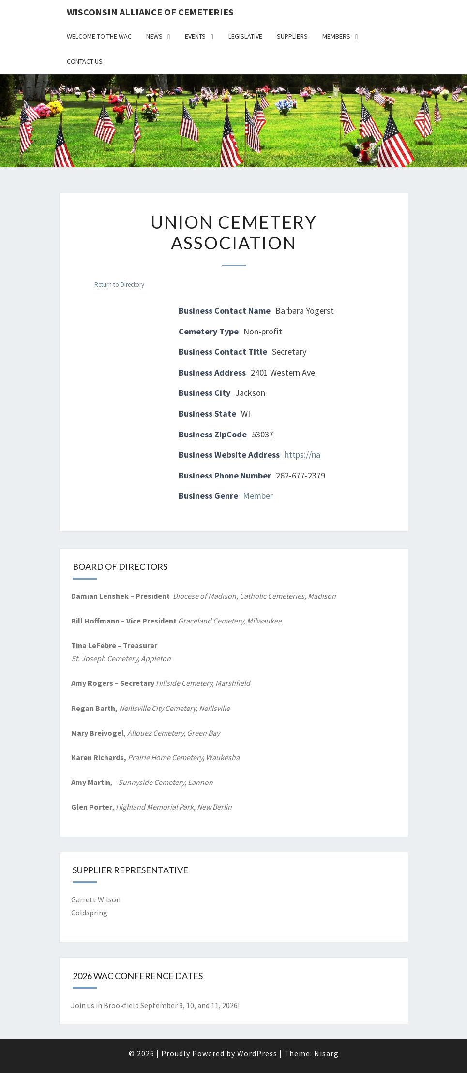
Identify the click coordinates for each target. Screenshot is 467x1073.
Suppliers (292, 36)
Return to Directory (119, 284)
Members (336, 36)
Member (258, 495)
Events (195, 36)
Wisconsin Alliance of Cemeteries (150, 12)
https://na (302, 454)
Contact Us (85, 61)
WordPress (257, 1053)
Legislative (245, 36)
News (154, 36)
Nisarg (326, 1053)
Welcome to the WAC (99, 36)
